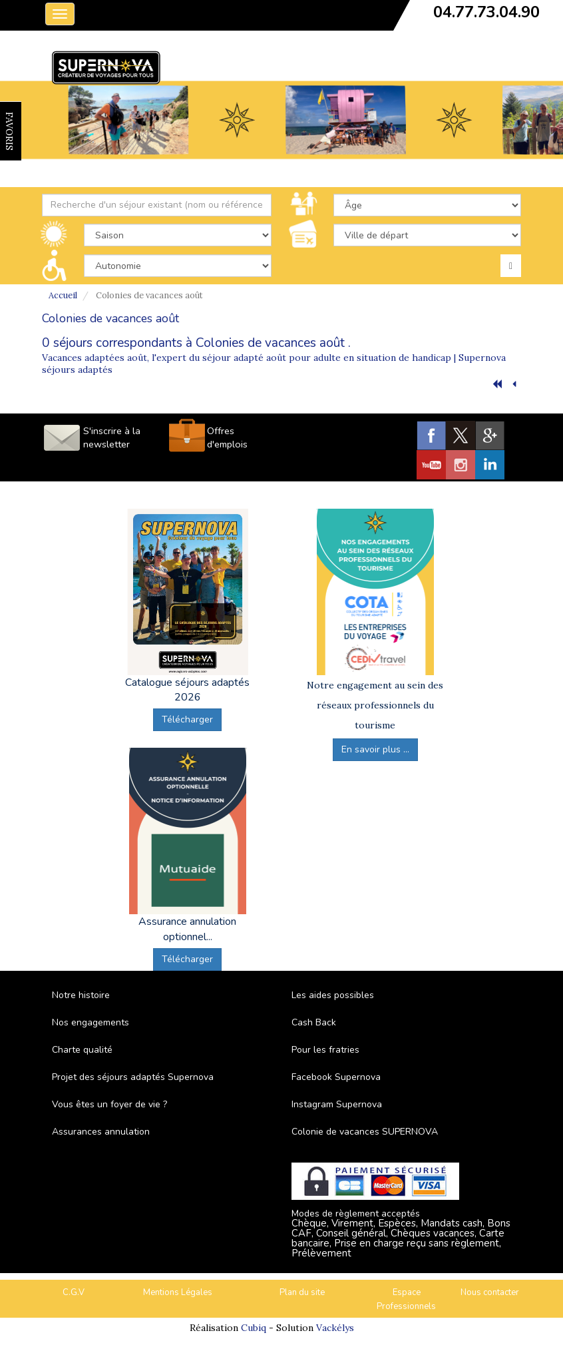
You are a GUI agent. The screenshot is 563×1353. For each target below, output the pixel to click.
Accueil (63, 295)
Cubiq (253, 1328)
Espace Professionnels (406, 1299)
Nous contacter (490, 1292)
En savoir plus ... (375, 749)
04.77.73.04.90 (486, 12)
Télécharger (187, 719)
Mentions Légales (177, 1292)
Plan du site (302, 1292)
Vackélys (335, 1328)
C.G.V (74, 1292)
